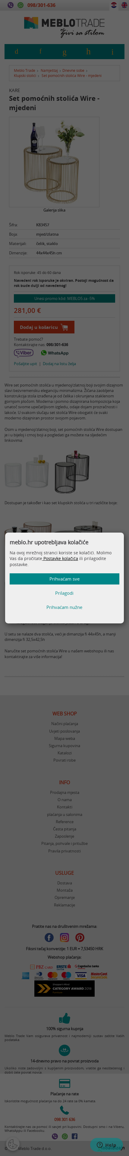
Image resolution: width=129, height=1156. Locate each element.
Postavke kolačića (60, 558)
